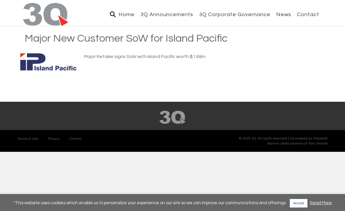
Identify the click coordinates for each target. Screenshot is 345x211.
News (289, 15)
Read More (321, 203)
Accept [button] (298, 203)
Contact (314, 15)
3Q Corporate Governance (240, 15)
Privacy (54, 149)
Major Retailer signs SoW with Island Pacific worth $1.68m (145, 67)
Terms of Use (27, 149)
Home (132, 15)
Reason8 (320, 149)
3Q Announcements (172, 15)
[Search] (116, 15)
